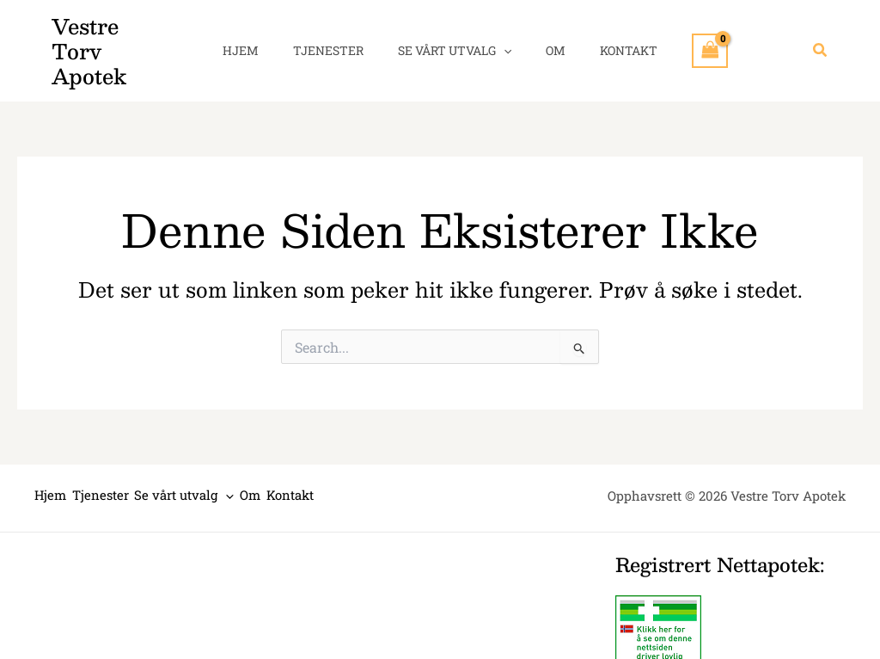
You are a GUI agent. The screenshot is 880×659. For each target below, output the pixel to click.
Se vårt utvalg (454, 38)
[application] (503, 38)
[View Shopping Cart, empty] (684, 39)
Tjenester (338, 38)
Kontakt (608, 38)
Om (545, 38)
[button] (820, 39)
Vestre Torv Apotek (113, 38)
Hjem (261, 38)
